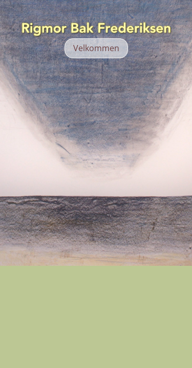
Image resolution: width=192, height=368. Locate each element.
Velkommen (96, 48)
